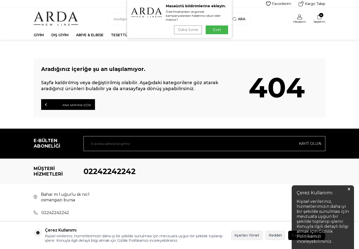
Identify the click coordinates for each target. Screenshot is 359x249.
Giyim (39, 35)
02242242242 (110, 171)
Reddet (275, 235)
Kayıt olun (310, 143)
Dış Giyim (60, 35)
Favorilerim (278, 3)
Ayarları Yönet (246, 235)
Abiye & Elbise (89, 35)
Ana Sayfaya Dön (68, 104)
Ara (239, 19)
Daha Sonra (188, 29)
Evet (217, 29)
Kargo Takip (312, 3)
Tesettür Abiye (126, 35)
